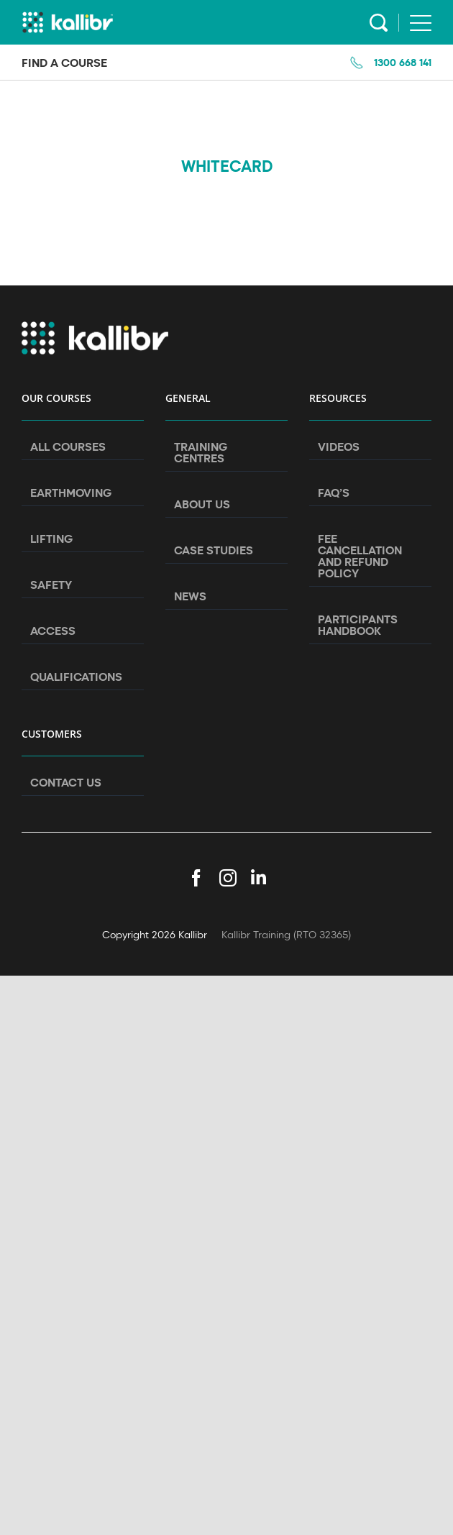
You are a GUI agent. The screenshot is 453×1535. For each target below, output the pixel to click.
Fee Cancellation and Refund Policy (360, 556)
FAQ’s (333, 492)
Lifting (51, 538)
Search (379, 23)
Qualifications (76, 676)
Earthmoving (70, 492)
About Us (202, 504)
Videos (339, 446)
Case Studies (213, 550)
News (190, 596)
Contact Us (65, 782)
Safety (51, 584)
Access (53, 630)
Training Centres (200, 452)
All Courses (68, 446)
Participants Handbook (358, 624)
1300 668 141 (402, 62)
